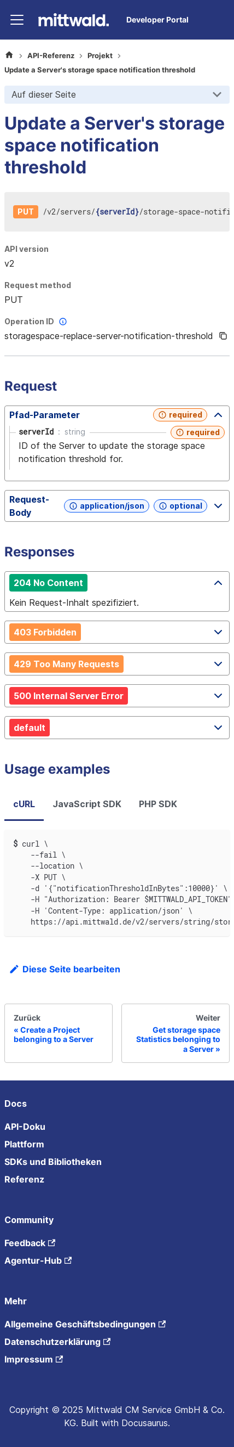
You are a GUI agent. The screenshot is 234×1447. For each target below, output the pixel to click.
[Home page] (9, 56)
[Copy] (223, 335)
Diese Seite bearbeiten (64, 969)
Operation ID (36, 321)
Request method (37, 285)
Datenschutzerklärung (57, 1341)
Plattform (24, 1144)
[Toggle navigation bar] (17, 20)
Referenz (24, 1179)
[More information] (62, 321)
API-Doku (24, 1126)
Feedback (29, 1242)
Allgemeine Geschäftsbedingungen (85, 1324)
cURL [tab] (24, 803)
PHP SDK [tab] (158, 803)
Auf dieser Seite (43, 94)
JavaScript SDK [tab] (86, 803)
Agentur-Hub (38, 1260)
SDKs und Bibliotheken (53, 1161)
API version (26, 249)
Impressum (33, 1359)
